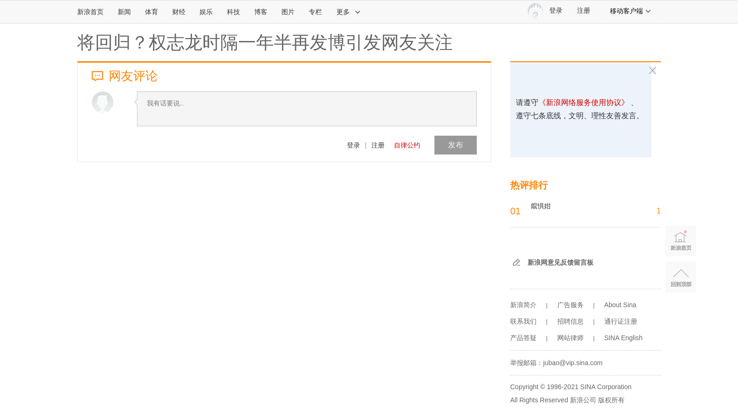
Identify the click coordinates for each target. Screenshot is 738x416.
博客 (260, 12)
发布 (455, 145)
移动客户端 (630, 11)
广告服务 (570, 305)
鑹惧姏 (541, 206)
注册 (583, 10)
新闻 (124, 12)
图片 (288, 12)
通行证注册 (620, 321)
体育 (151, 12)
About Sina (620, 305)
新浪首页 (90, 12)
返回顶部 (681, 277)
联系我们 (523, 321)
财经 (178, 12)
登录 (353, 145)
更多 (349, 12)
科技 (233, 12)
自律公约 (407, 145)
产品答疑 (523, 338)
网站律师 (570, 338)
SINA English (623, 338)
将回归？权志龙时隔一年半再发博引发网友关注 (265, 42)
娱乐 (206, 12)
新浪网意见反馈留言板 (561, 262)
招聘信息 (570, 321)
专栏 (315, 12)
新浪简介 (523, 305)
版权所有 (611, 400)
